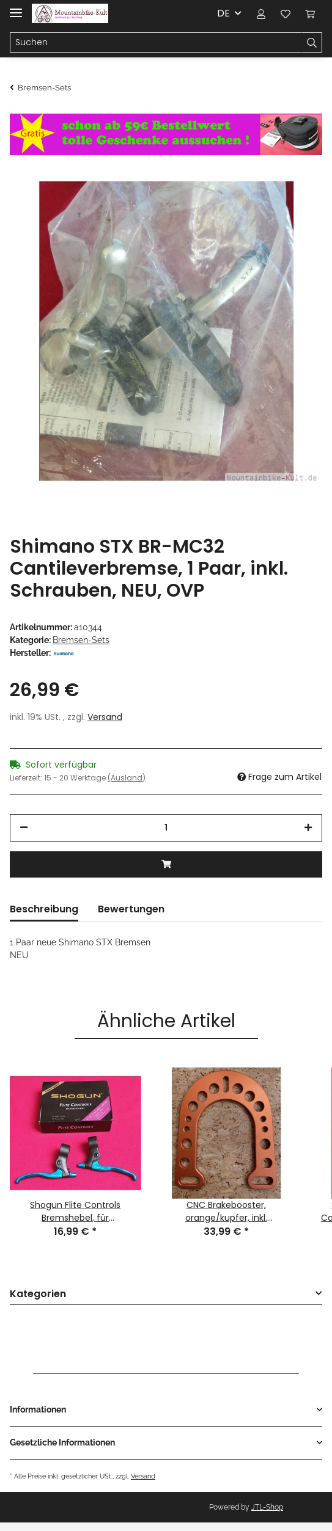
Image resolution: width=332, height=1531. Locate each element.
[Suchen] (156, 42)
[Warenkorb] (310, 13)
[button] (261, 13)
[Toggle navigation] (16, 7)
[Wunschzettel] (285, 13)
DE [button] (223, 13)
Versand (104, 717)
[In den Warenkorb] (166, 864)
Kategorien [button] (38, 1294)
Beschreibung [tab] (44, 909)
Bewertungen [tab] (131, 909)
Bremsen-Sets (81, 640)
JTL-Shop (267, 1507)
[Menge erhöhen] (308, 828)
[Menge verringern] (23, 828)
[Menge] (166, 828)
